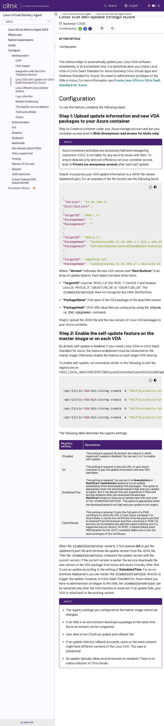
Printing (16, 158)
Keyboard (17, 138)
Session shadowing (26, 101)
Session (16, 169)
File (14, 127)
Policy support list (22, 153)
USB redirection (21, 174)
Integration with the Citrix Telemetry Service (30, 73)
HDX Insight (22, 65)
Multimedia (18, 143)
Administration (20, 55)
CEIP (18, 60)
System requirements (20, 40)
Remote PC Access (23, 163)
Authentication (20, 122)
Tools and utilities (25, 112)
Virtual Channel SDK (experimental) (24, 181)
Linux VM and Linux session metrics (31, 89)
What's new (15, 34)
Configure (14, 50)
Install (12, 45)
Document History (21, 188)
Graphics (17, 132)
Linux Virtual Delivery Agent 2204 (28, 29)
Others (19, 117)
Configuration (70, 46)
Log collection (24, 96)
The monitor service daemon (32, 106)
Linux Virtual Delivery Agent (76, 14)
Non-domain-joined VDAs (26, 148)
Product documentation (31, 6)
